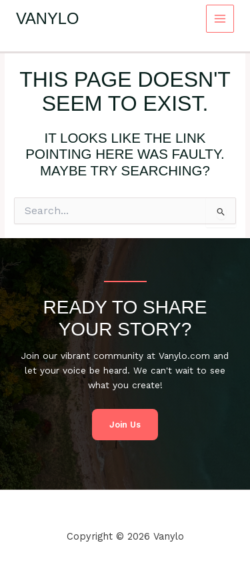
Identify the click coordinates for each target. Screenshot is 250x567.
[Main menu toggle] (220, 19)
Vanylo (47, 18)
